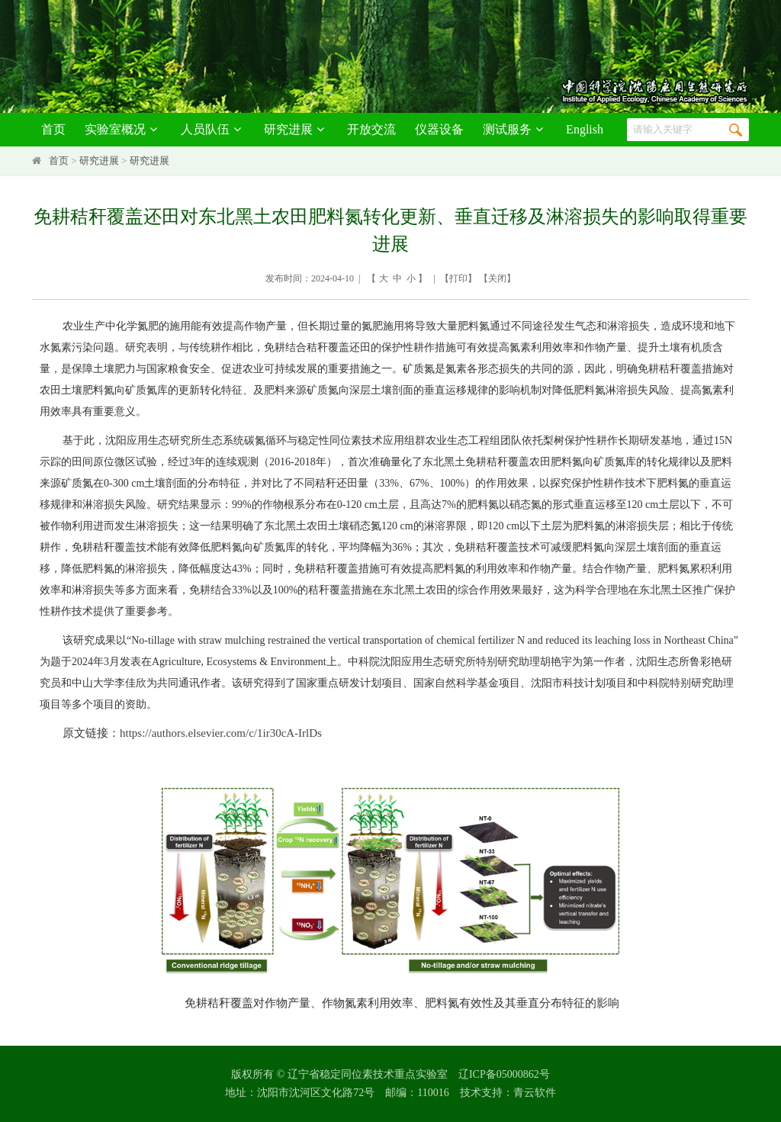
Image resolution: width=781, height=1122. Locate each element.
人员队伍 (213, 129)
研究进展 (296, 129)
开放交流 (371, 129)
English (584, 129)
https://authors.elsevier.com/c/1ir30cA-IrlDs (221, 733)
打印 (458, 278)
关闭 (497, 278)
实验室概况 (123, 129)
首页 (53, 129)
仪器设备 (439, 129)
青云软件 (534, 1092)
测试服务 (515, 129)
